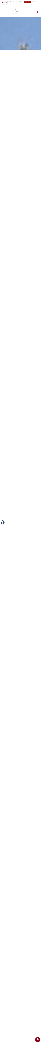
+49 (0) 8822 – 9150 (15, 5)
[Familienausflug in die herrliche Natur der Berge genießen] (15, 8)
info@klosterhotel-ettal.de (24, 5)
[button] (3, 522)
